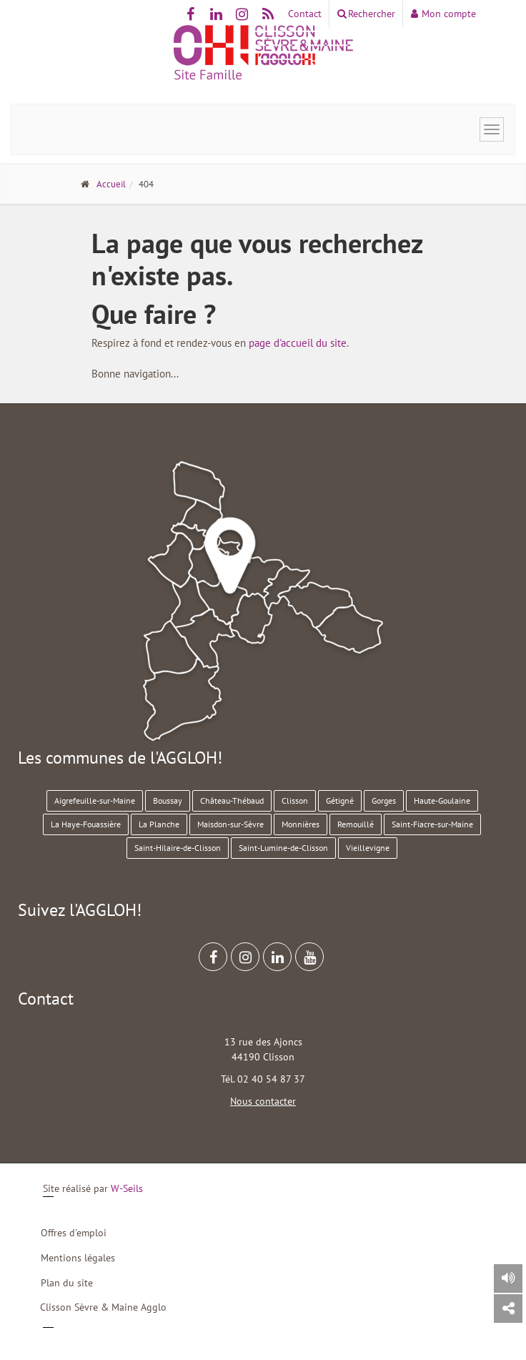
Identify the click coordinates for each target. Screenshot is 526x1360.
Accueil (111, 184)
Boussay (167, 800)
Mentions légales (78, 1257)
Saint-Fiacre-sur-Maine (432, 824)
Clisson (295, 800)
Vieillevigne (367, 847)
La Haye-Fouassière (86, 824)
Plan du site (67, 1282)
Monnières (300, 824)
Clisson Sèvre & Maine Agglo (103, 1307)
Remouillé (355, 824)
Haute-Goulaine (442, 800)
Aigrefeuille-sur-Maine (94, 800)
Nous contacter (263, 1101)
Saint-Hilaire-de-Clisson (177, 847)
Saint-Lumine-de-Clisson (283, 847)
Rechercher (366, 13)
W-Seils (127, 1188)
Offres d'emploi (73, 1232)
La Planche (159, 824)
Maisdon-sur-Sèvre (230, 824)
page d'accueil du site (298, 343)
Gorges (384, 800)
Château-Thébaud (232, 800)
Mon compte (443, 13)
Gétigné (340, 800)
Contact (305, 13)
